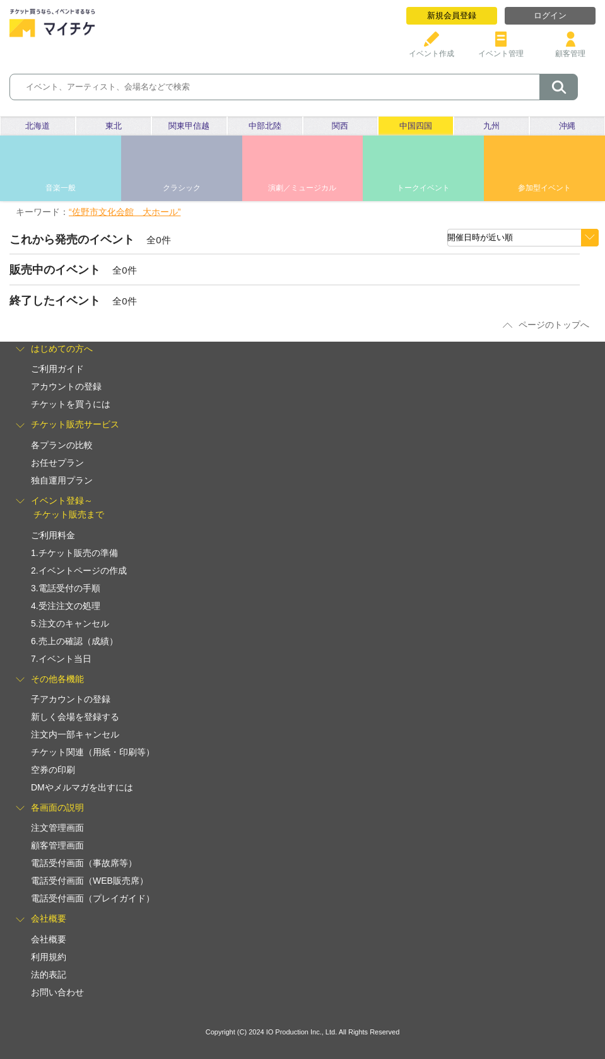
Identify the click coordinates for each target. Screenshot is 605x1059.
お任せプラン (57, 463)
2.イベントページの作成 (79, 570)
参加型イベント (544, 187)
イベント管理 (501, 49)
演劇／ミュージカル (302, 187)
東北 (113, 125)
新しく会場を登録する (75, 717)
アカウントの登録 (66, 386)
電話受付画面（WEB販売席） (89, 881)
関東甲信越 (188, 125)
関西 (340, 125)
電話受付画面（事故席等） (84, 863)
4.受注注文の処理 (65, 606)
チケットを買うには (70, 404)
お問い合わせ (57, 992)
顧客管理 (570, 49)
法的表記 (48, 974)
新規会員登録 (451, 15)
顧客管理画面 (57, 845)
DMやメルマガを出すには (82, 787)
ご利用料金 (53, 535)
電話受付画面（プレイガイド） (93, 898)
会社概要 (48, 939)
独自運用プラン (62, 480)
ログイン (550, 15)
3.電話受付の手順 (65, 588)
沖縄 (567, 125)
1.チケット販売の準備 (74, 553)
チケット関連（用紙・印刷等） (93, 752)
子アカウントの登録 (70, 699)
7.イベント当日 (61, 659)
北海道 (37, 125)
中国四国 (415, 125)
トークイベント (423, 187)
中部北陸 (265, 125)
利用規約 (48, 957)
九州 (491, 125)
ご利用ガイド (57, 369)
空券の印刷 (53, 770)
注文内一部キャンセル (75, 734)
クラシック (182, 187)
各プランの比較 (62, 445)
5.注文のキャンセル (70, 623)
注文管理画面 (57, 828)
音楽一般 (60, 187)
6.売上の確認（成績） (74, 641)
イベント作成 (431, 49)
